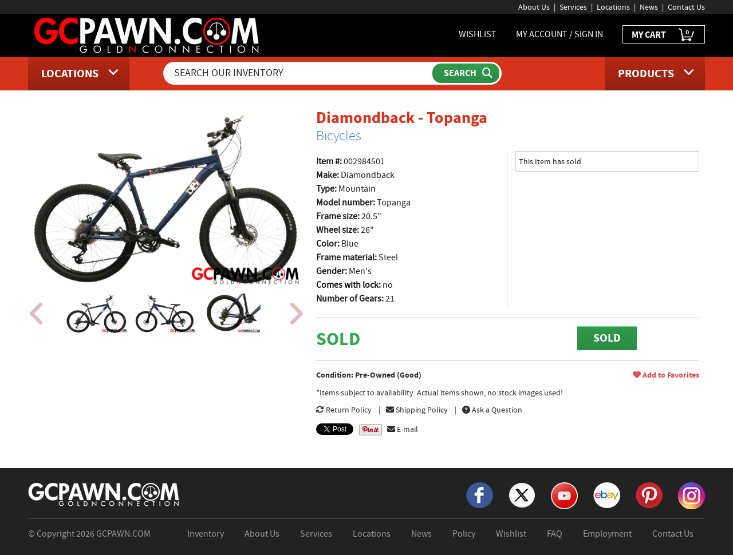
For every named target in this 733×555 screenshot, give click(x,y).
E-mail (402, 429)
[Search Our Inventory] (298, 73)
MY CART (664, 35)
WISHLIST (477, 34)
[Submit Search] (465, 73)
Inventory (205, 534)
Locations (613, 7)
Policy (463, 534)
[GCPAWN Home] (104, 494)
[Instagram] (691, 495)
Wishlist (511, 534)
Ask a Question (492, 410)
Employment (607, 534)
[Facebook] (479, 494)
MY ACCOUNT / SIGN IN (559, 34)
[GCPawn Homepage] (147, 34)
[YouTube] (564, 495)
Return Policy (344, 410)
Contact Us (686, 7)
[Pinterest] (649, 494)
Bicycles (338, 135)
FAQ (554, 534)
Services (573, 7)
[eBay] (606, 494)
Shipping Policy (417, 410)
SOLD (607, 338)
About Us (534, 7)
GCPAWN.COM (123, 534)
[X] (522, 494)
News (649, 7)
